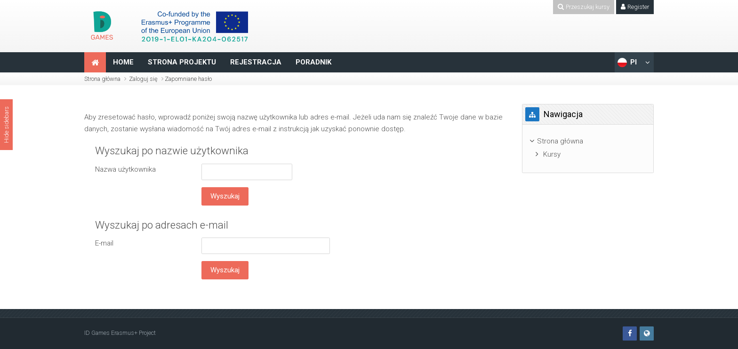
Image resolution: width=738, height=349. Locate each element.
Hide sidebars (6, 124)
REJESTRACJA (255, 62)
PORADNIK (313, 62)
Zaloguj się (143, 78)
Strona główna (102, 78)
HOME (123, 62)
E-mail (104, 243)
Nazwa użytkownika (125, 169)
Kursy (552, 154)
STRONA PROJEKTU (182, 62)
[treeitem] (587, 141)
